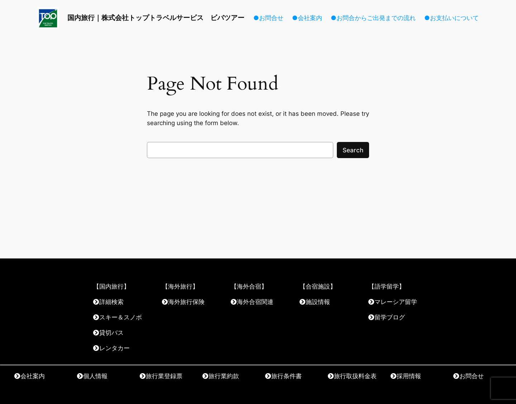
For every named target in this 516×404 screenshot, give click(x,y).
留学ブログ (389, 317)
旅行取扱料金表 (355, 376)
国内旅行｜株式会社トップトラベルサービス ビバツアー (155, 17)
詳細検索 (111, 302)
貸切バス (111, 332)
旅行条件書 (286, 376)
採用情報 (409, 376)
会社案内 (32, 376)
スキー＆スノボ (120, 317)
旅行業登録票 (164, 376)
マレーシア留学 (395, 302)
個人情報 (95, 376)
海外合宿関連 (255, 302)
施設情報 (318, 302)
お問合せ (471, 376)
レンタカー (114, 348)
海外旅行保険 (186, 302)
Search (353, 150)
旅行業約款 (224, 376)
